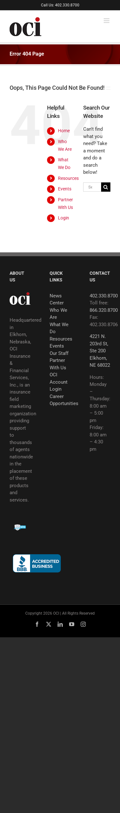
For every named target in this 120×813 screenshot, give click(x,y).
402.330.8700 (104, 296)
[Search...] (92, 187)
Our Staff (59, 353)
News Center (57, 299)
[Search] (105, 187)
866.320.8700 (104, 310)
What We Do (59, 328)
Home (64, 130)
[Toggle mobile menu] (107, 20)
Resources (68, 178)
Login (63, 217)
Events (64, 188)
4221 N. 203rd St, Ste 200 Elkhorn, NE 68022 (100, 351)
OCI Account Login (59, 382)
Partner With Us (58, 364)
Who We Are (58, 313)
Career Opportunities (60, 400)
